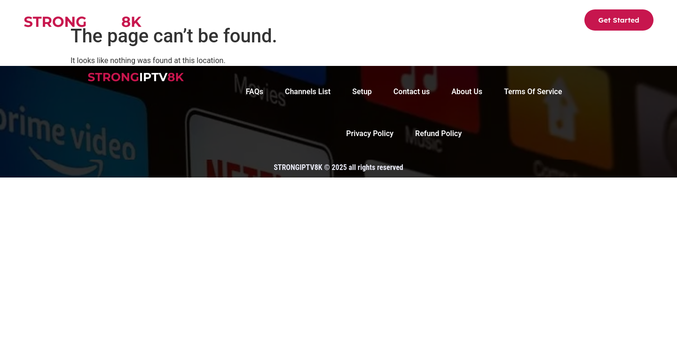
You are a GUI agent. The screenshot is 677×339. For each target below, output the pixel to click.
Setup (340, 21)
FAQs (429, 21)
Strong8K (226, 21)
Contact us (476, 21)
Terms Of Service (533, 91)
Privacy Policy (370, 133)
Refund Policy (438, 133)
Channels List (286, 21)
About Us (385, 21)
